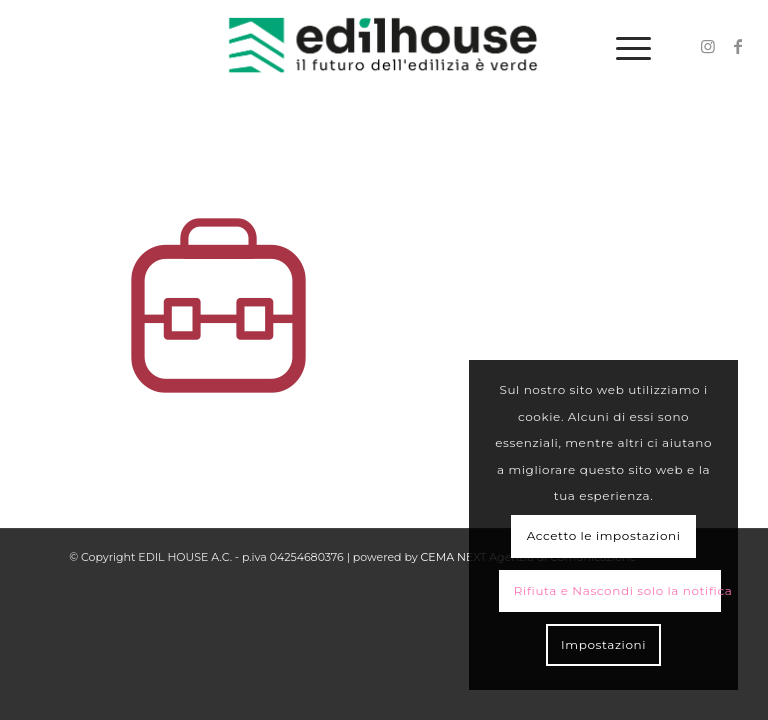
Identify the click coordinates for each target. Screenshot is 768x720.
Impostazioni (603, 644)
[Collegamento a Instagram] (708, 46)
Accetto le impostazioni (604, 535)
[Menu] (623, 46)
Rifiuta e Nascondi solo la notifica (617, 590)
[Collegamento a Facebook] (738, 46)
